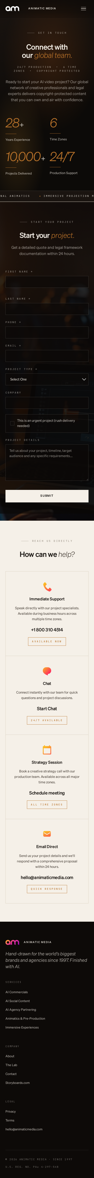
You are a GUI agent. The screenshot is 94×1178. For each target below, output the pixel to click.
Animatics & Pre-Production (25, 1018)
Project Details (22, 440)
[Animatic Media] (30, 8)
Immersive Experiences (22, 1027)
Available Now (47, 641)
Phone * (13, 322)
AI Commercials (16, 992)
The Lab (11, 1065)
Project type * (21, 369)
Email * (13, 345)
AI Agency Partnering (20, 1009)
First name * (19, 271)
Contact (11, 1074)
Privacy (10, 1111)
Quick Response (47, 888)
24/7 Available (47, 720)
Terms (9, 1120)
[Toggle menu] (83, 9)
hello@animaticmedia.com (23, 1129)
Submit (47, 495)
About (9, 1056)
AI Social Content (17, 1001)
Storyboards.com (17, 1083)
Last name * (18, 298)
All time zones (47, 804)
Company (13, 392)
